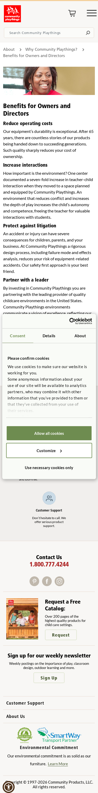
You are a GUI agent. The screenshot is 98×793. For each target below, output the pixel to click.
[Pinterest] (36, 584)
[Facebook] (48, 584)
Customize (49, 450)
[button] (8, 787)
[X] (67, 584)
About (9, 49)
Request (61, 635)
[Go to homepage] (12, 20)
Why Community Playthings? (51, 49)
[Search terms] (49, 32)
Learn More (58, 763)
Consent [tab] (17, 335)
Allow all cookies (49, 433)
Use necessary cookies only (49, 467)
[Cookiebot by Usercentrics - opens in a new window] (70, 321)
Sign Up (49, 677)
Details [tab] (49, 335)
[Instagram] (60, 584)
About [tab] (80, 335)
